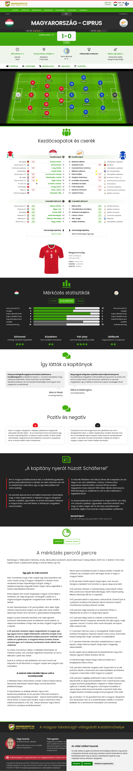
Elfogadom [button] (76, 763)
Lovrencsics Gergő (53, 174)
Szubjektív (83, 10)
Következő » (123, 14)
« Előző (7, 14)
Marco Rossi (56, 234)
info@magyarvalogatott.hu (31, 768)
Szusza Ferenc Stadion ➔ (44, 54)
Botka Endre (56, 165)
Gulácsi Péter (55, 162)
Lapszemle (64, 66)
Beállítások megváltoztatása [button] (104, 763)
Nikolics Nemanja (54, 218)
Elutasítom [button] (87, 763)
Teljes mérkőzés (66, 301)
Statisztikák (60, 10)
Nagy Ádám (56, 221)
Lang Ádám (56, 168)
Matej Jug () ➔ (115, 54)
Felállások (12, 66)
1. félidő (53, 301)
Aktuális (15, 10)
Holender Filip (55, 193)
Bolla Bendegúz (54, 215)
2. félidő (79, 301)
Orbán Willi (56, 212)
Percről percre (72, 541)
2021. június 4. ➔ (17, 54)
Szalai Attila (56, 171)
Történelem (72, 10)
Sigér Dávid (56, 180)
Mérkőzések (36, 10)
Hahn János (56, 190)
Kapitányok (48, 10)
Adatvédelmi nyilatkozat (51, 768)
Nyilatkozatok (46, 66)
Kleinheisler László (53, 177)
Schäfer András (54, 183)
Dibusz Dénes (55, 206)
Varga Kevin (56, 187)
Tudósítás (80, 66)
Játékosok (25, 10)
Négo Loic (57, 209)
